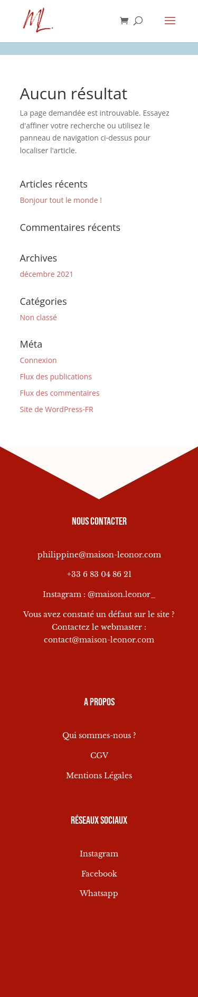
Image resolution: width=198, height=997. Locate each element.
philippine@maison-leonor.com (99, 555)
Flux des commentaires (60, 393)
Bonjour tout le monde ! (61, 200)
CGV (99, 755)
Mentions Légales (99, 775)
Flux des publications (56, 376)
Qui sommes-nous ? (99, 735)
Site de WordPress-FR (56, 409)
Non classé (38, 317)
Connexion (38, 360)
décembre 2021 (47, 274)
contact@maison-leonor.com (99, 640)
